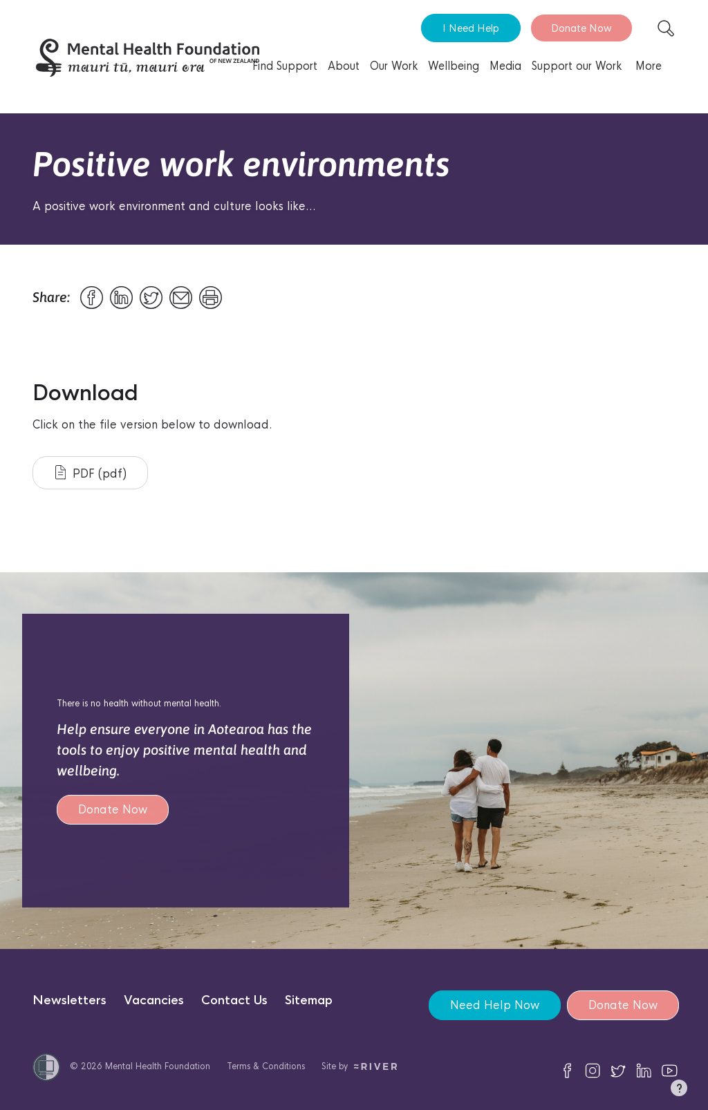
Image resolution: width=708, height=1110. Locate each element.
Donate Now (581, 28)
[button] (679, 1091)
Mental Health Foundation (157, 1066)
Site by (359, 1066)
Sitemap (309, 1000)
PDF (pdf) (91, 473)
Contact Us (234, 1000)
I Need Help (470, 28)
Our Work (394, 66)
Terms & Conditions (266, 1066)
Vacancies (154, 1000)
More (648, 66)
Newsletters (69, 1000)
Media (505, 66)
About (344, 66)
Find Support (284, 66)
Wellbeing (453, 66)
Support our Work (577, 66)
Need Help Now (494, 1005)
